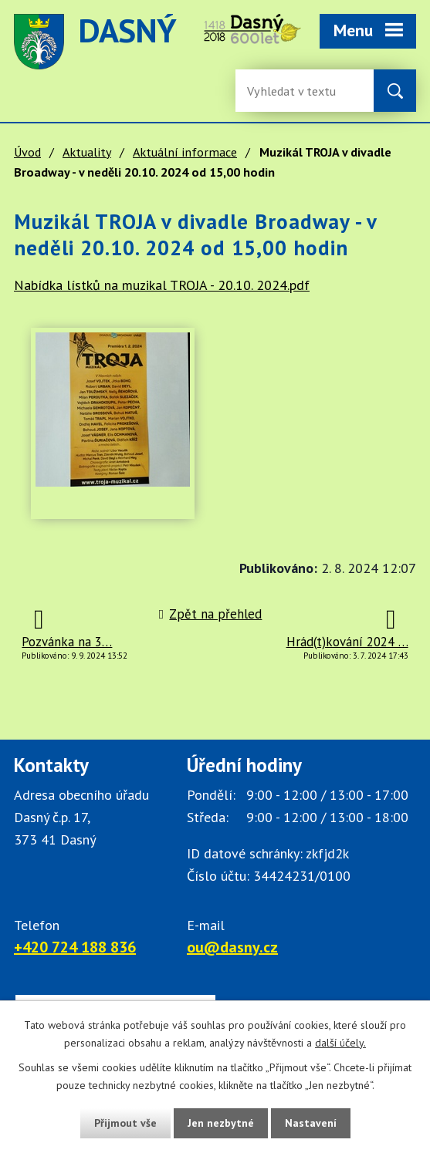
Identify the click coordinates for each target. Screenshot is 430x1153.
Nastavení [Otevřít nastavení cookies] (311, 1123)
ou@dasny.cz (232, 947)
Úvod (27, 152)
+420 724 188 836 (75, 947)
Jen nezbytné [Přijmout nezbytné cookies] (221, 1123)
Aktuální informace (185, 152)
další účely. (340, 1043)
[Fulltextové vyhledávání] (297, 90)
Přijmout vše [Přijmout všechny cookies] (125, 1123)
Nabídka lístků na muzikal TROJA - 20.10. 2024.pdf (162, 285)
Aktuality (87, 152)
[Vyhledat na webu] (395, 90)
